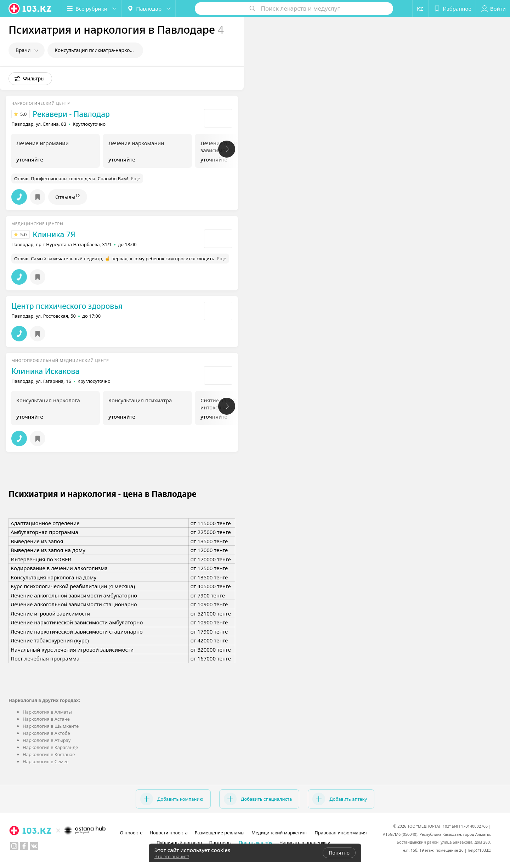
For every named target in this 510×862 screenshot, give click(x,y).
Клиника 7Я (54, 234)
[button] (91, 8)
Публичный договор (179, 842)
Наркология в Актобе (46, 733)
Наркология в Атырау (46, 740)
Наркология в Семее (46, 761)
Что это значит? (171, 856)
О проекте (131, 832)
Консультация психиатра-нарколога (98, 50)
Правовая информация (340, 832)
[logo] (30, 8)
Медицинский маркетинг (279, 832)
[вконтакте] (34, 846)
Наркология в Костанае (49, 754)
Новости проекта (168, 832)
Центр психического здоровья (67, 306)
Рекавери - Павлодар (71, 114)
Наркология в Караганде (50, 747)
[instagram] (14, 846)
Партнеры (220, 842)
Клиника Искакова (45, 371)
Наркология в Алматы (47, 712)
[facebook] (24, 846)
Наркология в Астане (46, 719)
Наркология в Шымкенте (51, 726)
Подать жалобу (255, 842)
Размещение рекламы (219, 832)
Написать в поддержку (304, 842)
